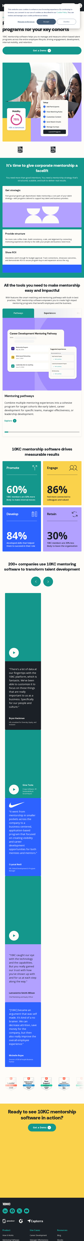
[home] (6, 5)
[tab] (18, 313)
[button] (79, 5)
